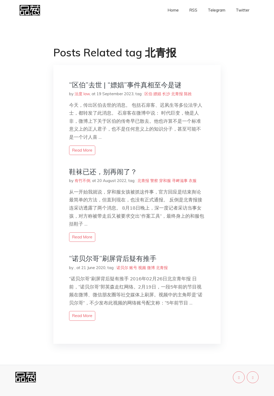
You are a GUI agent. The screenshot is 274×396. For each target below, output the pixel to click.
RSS (193, 10)
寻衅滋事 (180, 180)
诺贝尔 (122, 267)
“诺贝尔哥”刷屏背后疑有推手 (112, 258)
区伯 (148, 93)
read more (82, 150)
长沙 (166, 93)
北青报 (177, 93)
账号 (133, 267)
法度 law (82, 93)
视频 (142, 267)
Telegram (216, 10)
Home (173, 10)
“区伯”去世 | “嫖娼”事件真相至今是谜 (125, 85)
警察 (154, 180)
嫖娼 (157, 93)
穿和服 (165, 180)
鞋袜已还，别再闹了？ (103, 171)
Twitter (242, 10)
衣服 (193, 180)
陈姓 (188, 93)
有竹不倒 (82, 180)
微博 (151, 267)
